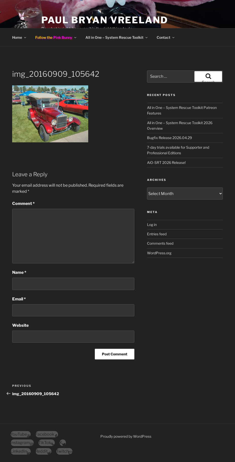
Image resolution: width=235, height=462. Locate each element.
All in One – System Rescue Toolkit (116, 37)
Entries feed (157, 234)
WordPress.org (159, 253)
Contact (166, 37)
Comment (23, 203)
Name (19, 272)
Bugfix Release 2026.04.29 (169, 138)
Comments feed (160, 243)
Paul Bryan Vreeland (104, 20)
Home (19, 37)
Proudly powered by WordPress (125, 436)
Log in (152, 224)
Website (20, 325)
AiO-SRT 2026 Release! (166, 162)
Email (19, 299)
